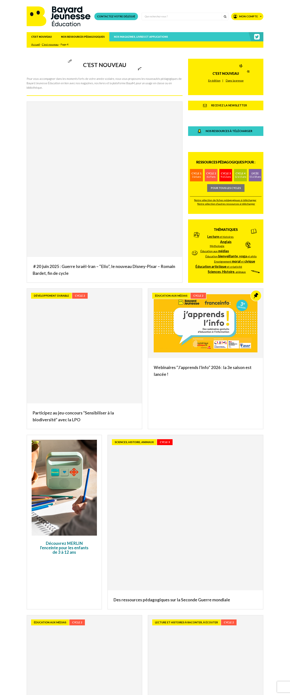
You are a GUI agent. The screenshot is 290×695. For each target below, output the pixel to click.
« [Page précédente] (99, 653)
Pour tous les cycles (226, 151)
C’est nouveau (41, 36)
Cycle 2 (211, 138)
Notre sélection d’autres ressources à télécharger (226, 167)
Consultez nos (81, 686)
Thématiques (226, 182)
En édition (214, 75)
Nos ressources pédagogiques (83, 36)
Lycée (255, 138)
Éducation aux (214, 204)
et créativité (218, 219)
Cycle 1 (196, 138)
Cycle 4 (240, 138)
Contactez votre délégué (116, 16)
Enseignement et (234, 214)
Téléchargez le (83, 691)
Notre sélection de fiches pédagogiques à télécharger (225, 163)
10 (171, 654)
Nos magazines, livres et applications (141, 36)
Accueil (35, 44)
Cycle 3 (226, 138)
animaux (227, 225)
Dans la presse (235, 75)
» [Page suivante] (191, 653)
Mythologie (217, 199)
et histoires (220, 189)
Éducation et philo (231, 209)
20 (181, 654)
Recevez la (74, 681)
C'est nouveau (226, 68)
